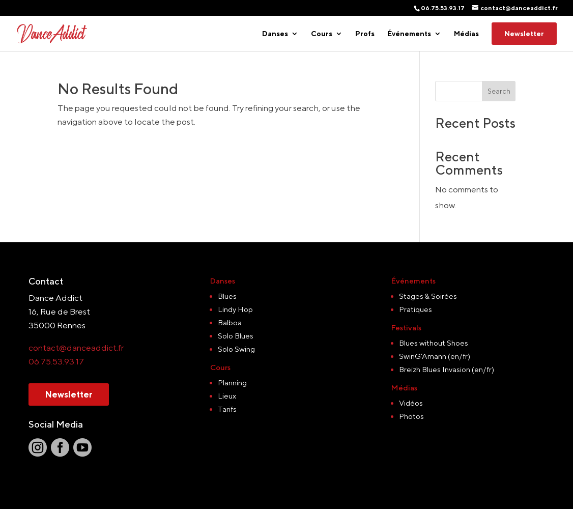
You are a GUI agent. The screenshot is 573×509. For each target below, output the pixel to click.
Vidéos (411, 403)
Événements (409, 34)
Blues (227, 296)
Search (499, 91)
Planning (232, 382)
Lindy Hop (235, 309)
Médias (466, 34)
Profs (365, 34)
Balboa (230, 322)
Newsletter (524, 34)
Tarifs (227, 409)
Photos (411, 416)
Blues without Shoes (433, 342)
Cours (321, 34)
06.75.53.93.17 (56, 361)
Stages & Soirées (428, 296)
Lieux (227, 395)
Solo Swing (236, 349)
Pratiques (415, 309)
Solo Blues (235, 335)
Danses (275, 34)
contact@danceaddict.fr (76, 348)
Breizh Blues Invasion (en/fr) (446, 369)
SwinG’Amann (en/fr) (434, 356)
